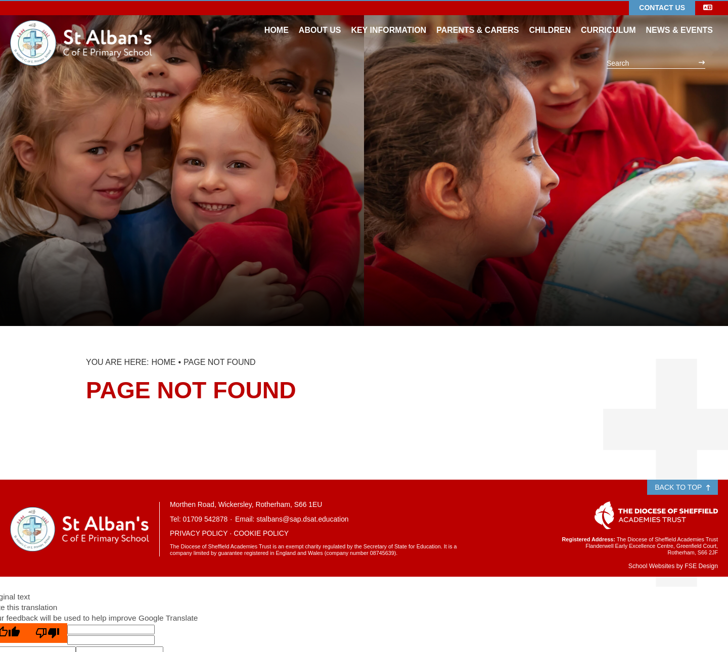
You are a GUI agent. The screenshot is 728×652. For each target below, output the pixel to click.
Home (163, 362)
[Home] (81, 28)
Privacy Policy (199, 533)
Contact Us (662, 8)
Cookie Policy (261, 533)
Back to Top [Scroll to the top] (682, 487)
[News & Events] (679, 20)
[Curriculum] (608, 20)
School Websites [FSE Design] (651, 566)
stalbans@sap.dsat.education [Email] (302, 519)
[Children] (550, 20)
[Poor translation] (47, 633)
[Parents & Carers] (477, 20)
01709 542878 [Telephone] (205, 519)
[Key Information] (388, 20)
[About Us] (320, 20)
